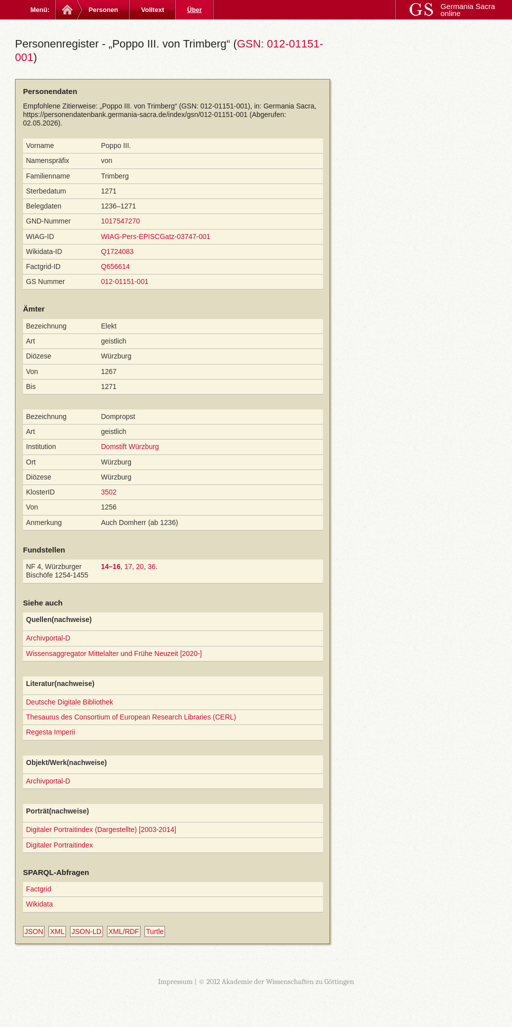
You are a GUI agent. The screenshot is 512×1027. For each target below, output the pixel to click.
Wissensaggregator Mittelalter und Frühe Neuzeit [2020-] (114, 654)
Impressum (175, 981)
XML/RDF (123, 932)
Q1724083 (117, 252)
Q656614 (115, 266)
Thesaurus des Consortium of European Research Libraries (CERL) (131, 717)
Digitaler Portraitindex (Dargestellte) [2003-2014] (101, 830)
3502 (108, 492)
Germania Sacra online (467, 10)
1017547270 (120, 221)
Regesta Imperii (50, 732)
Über (194, 10)
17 (128, 566)
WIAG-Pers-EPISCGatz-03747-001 (155, 236)
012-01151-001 (124, 282)
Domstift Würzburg (130, 446)
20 (140, 566)
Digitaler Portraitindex (59, 845)
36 (152, 566)
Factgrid (39, 889)
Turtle (155, 932)
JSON (33, 932)
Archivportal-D (48, 638)
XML (57, 932)
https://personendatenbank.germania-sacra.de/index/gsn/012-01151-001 (135, 114)
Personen (103, 10)
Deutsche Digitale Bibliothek (69, 702)
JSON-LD (87, 932)
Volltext (152, 10)
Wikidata (39, 904)
